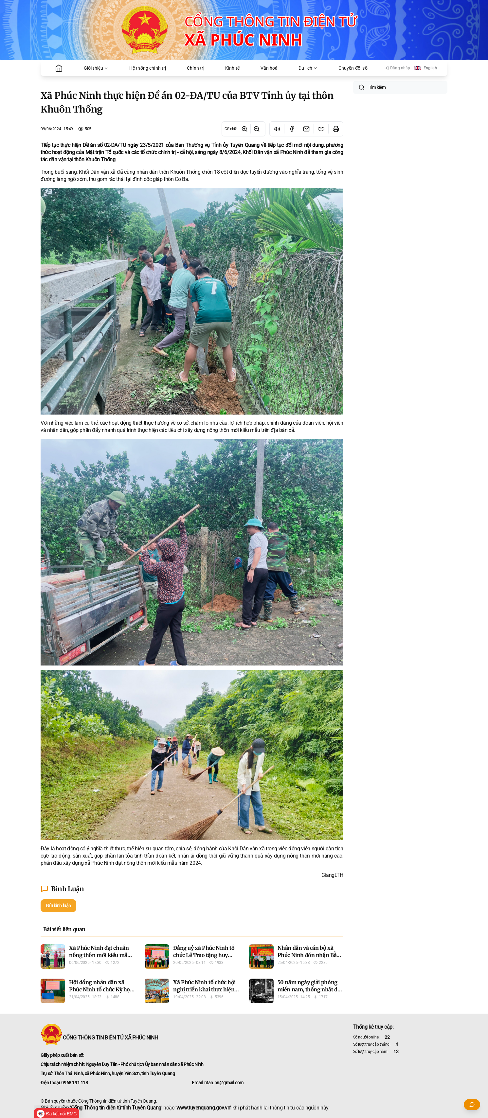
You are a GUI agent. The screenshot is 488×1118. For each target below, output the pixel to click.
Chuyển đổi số (353, 68)
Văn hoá (269, 68)
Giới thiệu (96, 68)
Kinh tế (232, 68)
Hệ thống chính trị (147, 68)
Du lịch (307, 68)
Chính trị (195, 68)
